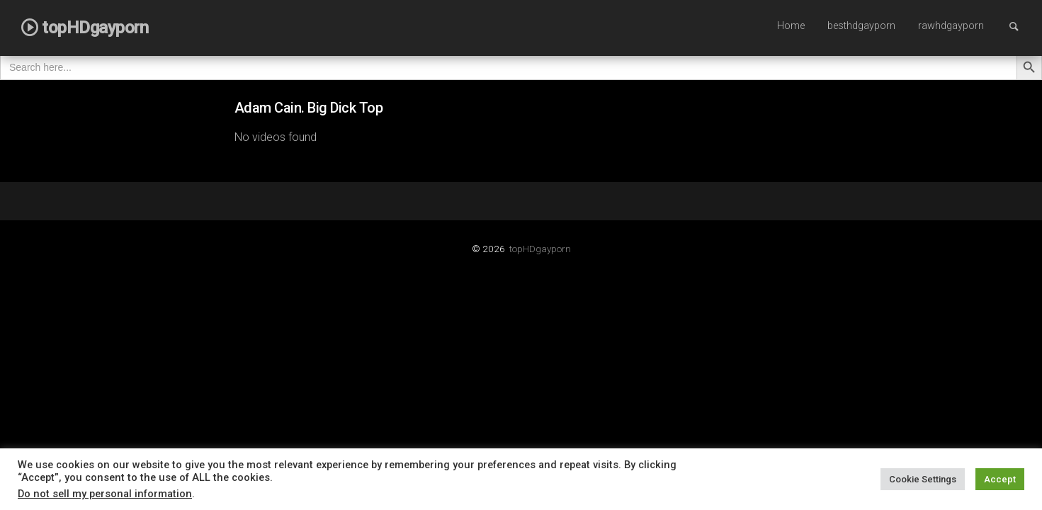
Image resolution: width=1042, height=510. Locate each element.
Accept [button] (1000, 479)
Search (1020, 26)
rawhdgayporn (951, 26)
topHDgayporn (540, 248)
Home (791, 26)
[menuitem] (791, 27)
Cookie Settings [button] (922, 479)
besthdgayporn (861, 26)
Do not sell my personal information (105, 493)
